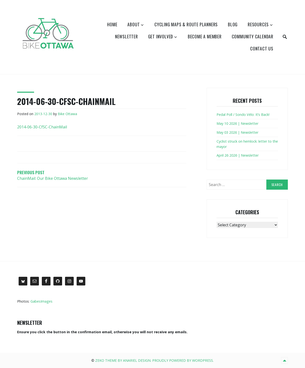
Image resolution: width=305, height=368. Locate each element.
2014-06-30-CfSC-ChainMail (42, 127)
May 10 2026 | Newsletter (237, 123)
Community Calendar (252, 36)
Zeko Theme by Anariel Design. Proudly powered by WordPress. (154, 360)
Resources (258, 24)
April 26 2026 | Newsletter (238, 155)
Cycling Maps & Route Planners (186, 24)
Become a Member (205, 36)
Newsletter (126, 36)
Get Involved (160, 36)
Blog (233, 24)
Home (112, 24)
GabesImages (41, 301)
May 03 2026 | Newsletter (237, 132)
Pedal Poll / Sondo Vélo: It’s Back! (243, 114)
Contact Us (261, 48)
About (133, 24)
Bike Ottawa (67, 113)
